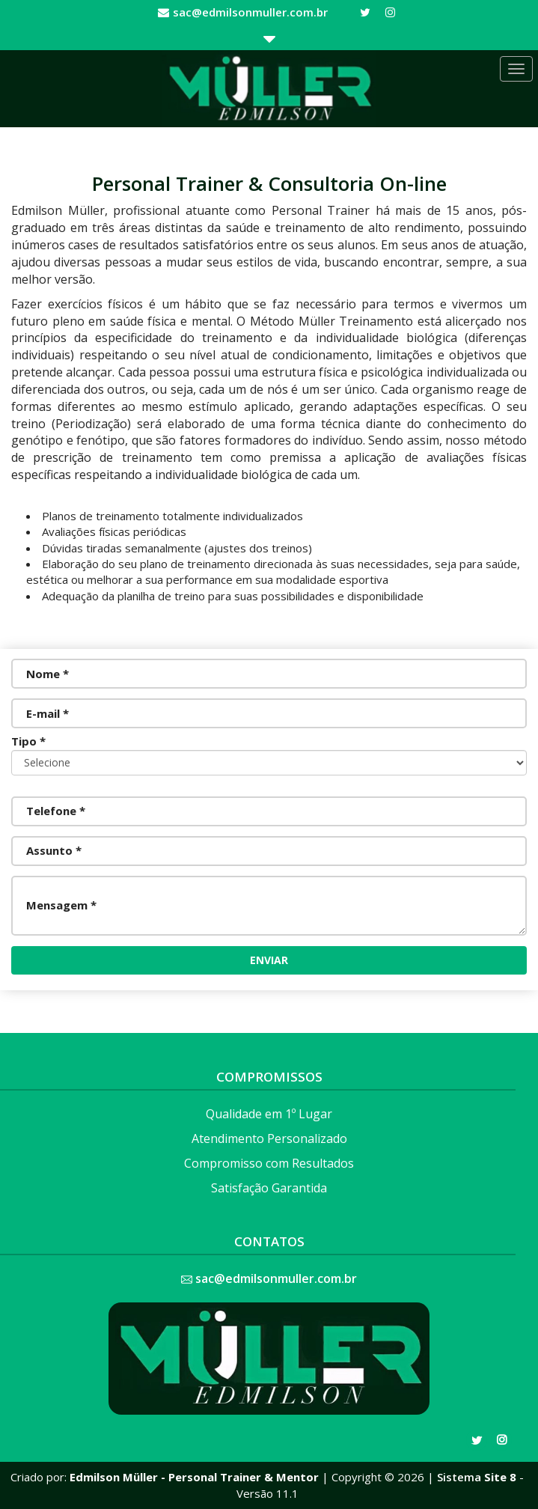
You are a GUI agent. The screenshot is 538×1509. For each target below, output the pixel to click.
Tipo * (28, 741)
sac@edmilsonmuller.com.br (250, 11)
